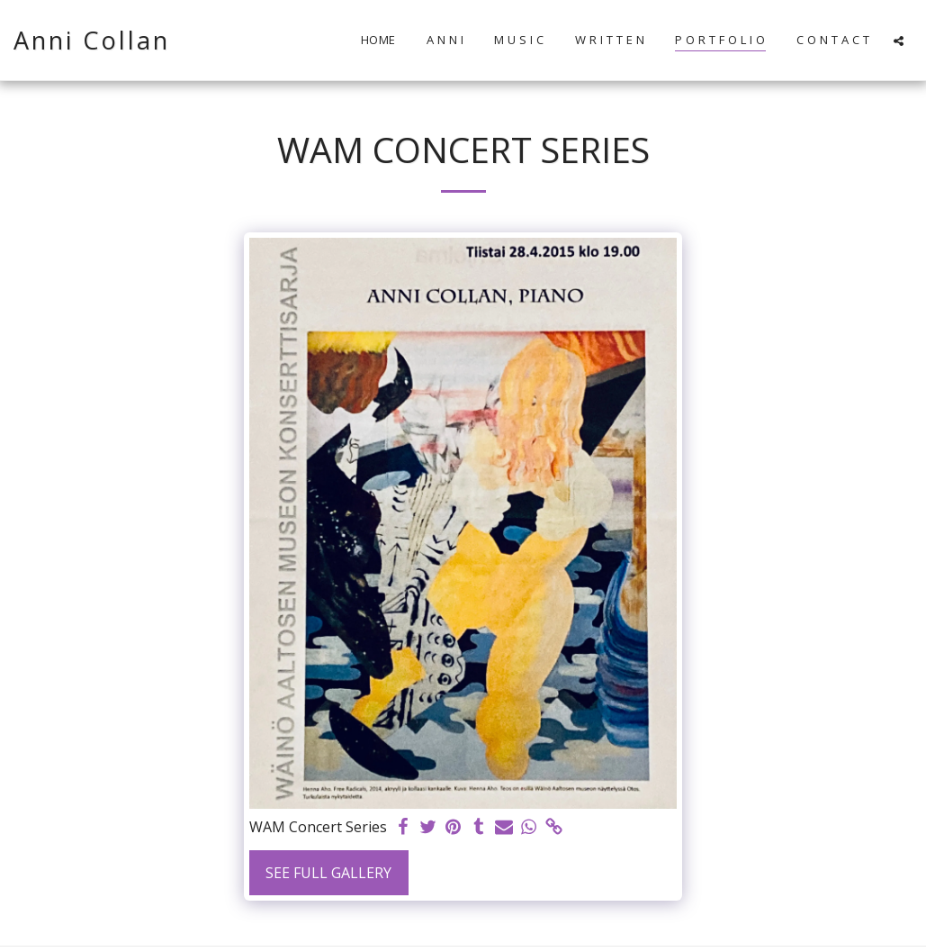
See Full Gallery (328, 873)
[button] (899, 40)
